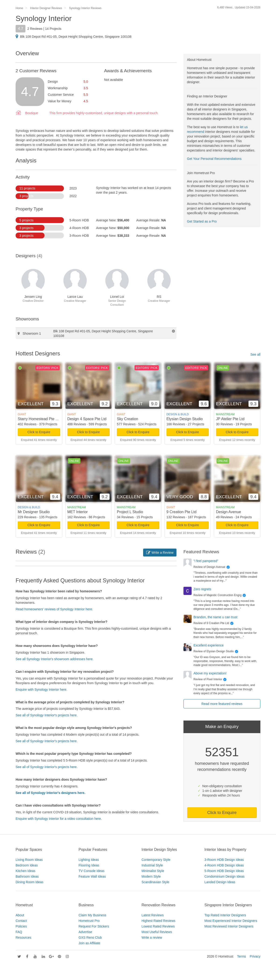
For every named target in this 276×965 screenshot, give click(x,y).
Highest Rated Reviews (158, 921)
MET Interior (77, 512)
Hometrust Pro (89, 921)
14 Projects (53, 29)
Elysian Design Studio (184, 419)
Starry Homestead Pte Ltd (39, 419)
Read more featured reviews (221, 704)
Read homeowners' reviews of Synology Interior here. (54, 609)
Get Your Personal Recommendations (214, 159)
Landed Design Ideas (219, 882)
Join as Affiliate (89, 943)
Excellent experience (208, 645)
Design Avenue (228, 512)
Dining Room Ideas (29, 882)
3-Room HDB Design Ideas (224, 860)
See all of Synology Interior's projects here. (47, 715)
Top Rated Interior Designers (225, 915)
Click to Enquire (39, 432)
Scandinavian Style (155, 882)
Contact (21, 921)
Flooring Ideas (89, 865)
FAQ (19, 932)
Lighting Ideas (89, 860)
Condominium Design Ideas (224, 876)
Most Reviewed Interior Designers (228, 926)
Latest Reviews (152, 915)
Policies (21, 926)
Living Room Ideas (29, 860)
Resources (23, 937)
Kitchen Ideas (25, 871)
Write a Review (159, 552)
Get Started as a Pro (202, 221)
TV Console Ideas (91, 871)
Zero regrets (202, 589)
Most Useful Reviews (156, 932)
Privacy (255, 956)
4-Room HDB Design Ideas (224, 865)
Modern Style (151, 876)
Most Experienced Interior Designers (230, 921)
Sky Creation (127, 419)
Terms (241, 956)
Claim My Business (92, 915)
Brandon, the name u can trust (215, 617)
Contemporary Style (155, 860)
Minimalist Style (152, 871)
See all (255, 354)
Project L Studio (130, 512)
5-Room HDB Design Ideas (224, 871)
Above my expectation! (210, 673)
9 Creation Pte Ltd (181, 512)
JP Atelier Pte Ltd (230, 419)
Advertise (85, 932)
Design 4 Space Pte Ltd (87, 419)
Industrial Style (152, 865)
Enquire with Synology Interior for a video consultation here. (59, 819)
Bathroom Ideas (27, 876)
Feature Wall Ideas (92, 876)
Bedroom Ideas (27, 865)
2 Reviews (34, 29)
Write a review (151, 937)
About (20, 915)
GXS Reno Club (90, 937)
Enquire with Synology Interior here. (41, 689)
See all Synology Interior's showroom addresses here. (54, 659)
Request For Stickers (94, 926)
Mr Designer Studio (34, 512)
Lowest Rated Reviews (158, 926)
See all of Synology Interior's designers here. (50, 793)
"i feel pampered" (205, 561)
